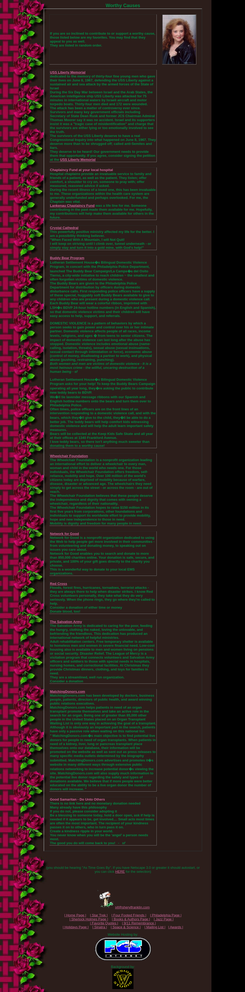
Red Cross (58, 584)
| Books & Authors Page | (131, 919)
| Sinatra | (99, 927)
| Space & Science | (126, 927)
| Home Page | (75, 915)
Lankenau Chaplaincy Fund (72, 206)
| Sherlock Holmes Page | (89, 919)
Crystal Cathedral (64, 228)
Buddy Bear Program (67, 258)
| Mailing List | (155, 927)
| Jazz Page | (164, 919)
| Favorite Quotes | (104, 923)
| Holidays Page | (76, 927)
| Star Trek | (99, 915)
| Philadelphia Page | (166, 915)
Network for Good (64, 534)
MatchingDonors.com (67, 692)
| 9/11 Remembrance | (139, 923)
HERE (120, 872)
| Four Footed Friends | (129, 915)
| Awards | (175, 927)
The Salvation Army (66, 622)
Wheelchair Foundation (69, 456)
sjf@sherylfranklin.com (132, 907)
